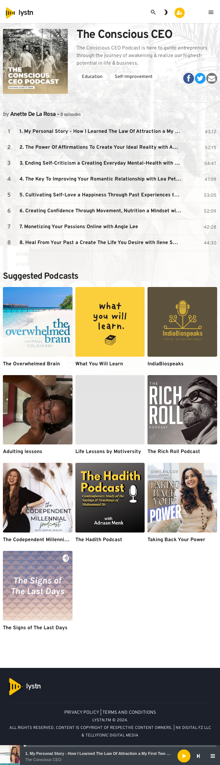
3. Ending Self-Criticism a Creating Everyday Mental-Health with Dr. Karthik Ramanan (101, 163)
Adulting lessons (22, 452)
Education (92, 77)
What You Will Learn (99, 364)
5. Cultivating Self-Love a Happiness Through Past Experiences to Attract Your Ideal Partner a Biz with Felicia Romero (101, 195)
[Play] (183, 755)
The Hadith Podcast (98, 540)
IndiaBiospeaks (166, 364)
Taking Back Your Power (176, 540)
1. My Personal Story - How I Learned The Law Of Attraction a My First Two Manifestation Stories (116, 753)
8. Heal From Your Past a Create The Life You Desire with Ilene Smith (101, 243)
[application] (110, 756)
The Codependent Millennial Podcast (46, 540)
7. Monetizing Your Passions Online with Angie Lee (78, 227)
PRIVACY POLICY (81, 713)
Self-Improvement (134, 77)
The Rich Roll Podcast (174, 452)
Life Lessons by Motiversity (108, 452)
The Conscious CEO (43, 759)
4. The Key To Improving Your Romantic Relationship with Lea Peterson (101, 179)
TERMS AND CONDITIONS (129, 713)
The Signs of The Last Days (35, 628)
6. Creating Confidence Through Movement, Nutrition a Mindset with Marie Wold (101, 211)
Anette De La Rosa (33, 114)
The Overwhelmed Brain (31, 364)
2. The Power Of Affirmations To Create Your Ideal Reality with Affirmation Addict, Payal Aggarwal (101, 147)
